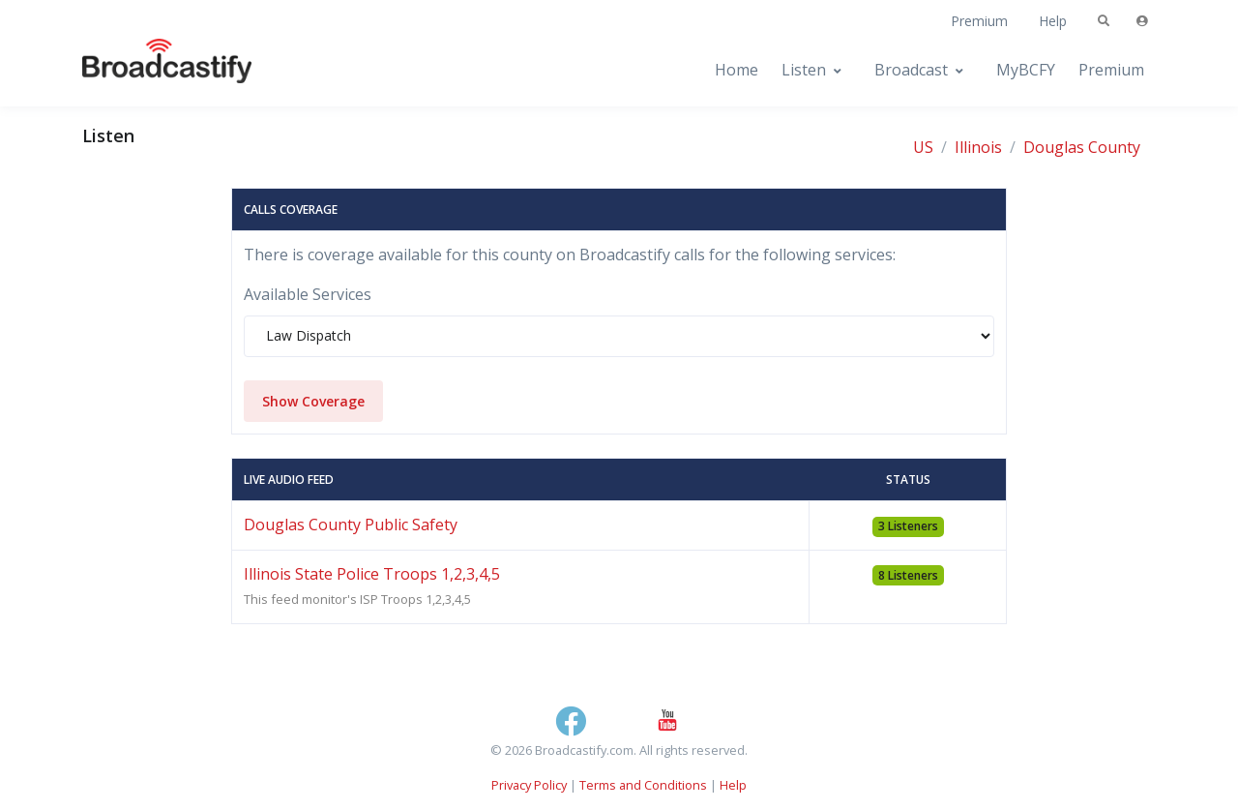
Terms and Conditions (643, 785)
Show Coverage (313, 401)
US (923, 147)
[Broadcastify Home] (148, 70)
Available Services (307, 294)
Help (1053, 21)
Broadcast (911, 69)
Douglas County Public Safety (350, 524)
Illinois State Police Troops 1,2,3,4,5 (372, 574)
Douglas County (1081, 147)
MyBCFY (1025, 69)
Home (736, 69)
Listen (803, 69)
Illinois (978, 147)
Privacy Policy (529, 785)
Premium (979, 21)
